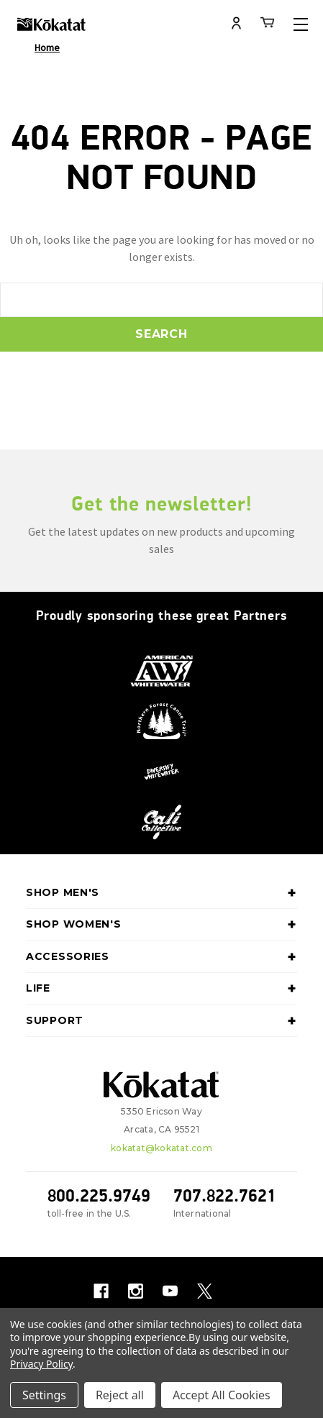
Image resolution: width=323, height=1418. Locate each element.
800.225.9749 (98, 1195)
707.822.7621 (224, 1195)
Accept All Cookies (221, 1395)
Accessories (161, 957)
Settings (44, 1395)
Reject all (120, 1395)
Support (161, 1021)
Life (161, 988)
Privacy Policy (41, 1364)
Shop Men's (161, 893)
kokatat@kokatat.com (161, 1148)
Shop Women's (161, 924)
